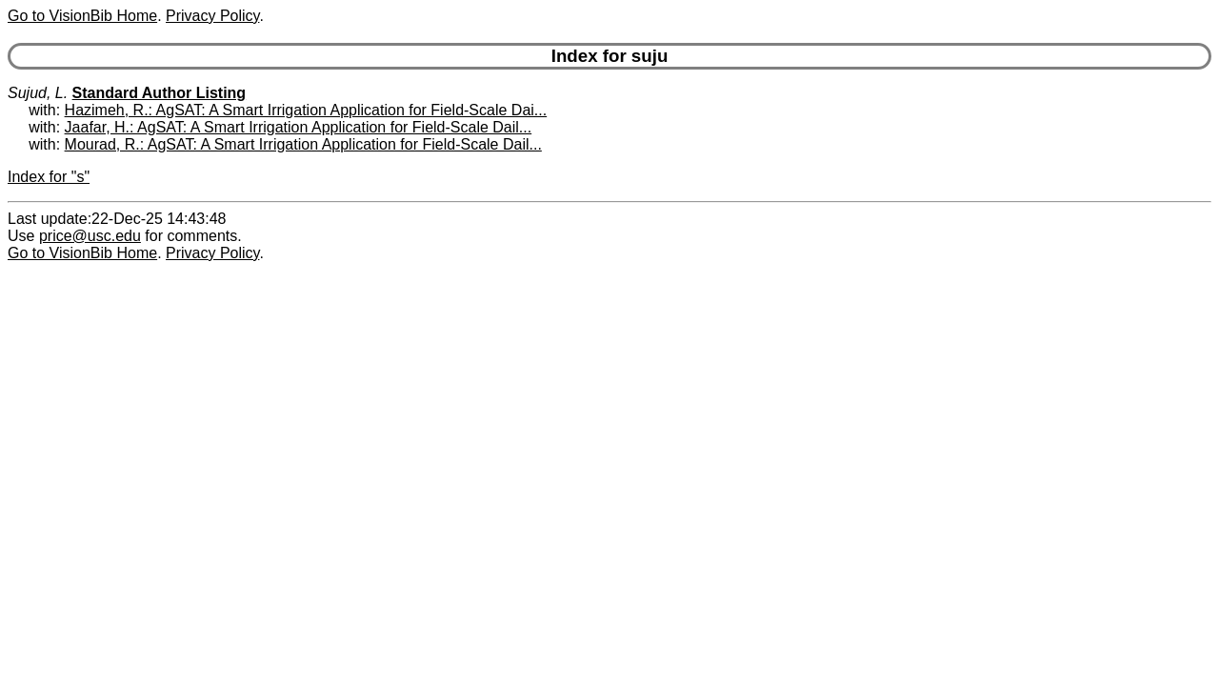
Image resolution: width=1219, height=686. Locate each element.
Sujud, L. (38, 93)
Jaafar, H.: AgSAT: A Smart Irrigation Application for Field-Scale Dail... (298, 127)
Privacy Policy (212, 16)
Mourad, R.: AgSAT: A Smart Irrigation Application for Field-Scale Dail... (303, 144)
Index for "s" (49, 177)
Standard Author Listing (159, 93)
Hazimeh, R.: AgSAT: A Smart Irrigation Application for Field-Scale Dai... (306, 110)
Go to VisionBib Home (82, 16)
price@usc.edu (90, 236)
